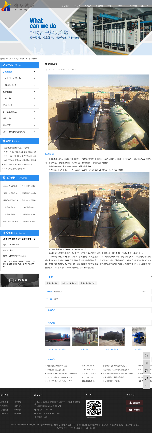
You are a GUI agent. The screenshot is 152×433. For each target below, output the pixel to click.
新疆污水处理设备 (97, 425)
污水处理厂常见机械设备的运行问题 (18, 164)
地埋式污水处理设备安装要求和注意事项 (20, 160)
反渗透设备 (8, 92)
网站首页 (65, 6)
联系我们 (144, 6)
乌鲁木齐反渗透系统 (10, 221)
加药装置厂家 (10, 207)
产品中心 (23, 59)
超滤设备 (7, 98)
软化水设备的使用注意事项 (113, 377)
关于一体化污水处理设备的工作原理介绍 (20, 156)
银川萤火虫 (90, 428)
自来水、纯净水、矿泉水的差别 (59, 377)
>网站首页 (4, 402)
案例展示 (110, 6)
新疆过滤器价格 (29, 214)
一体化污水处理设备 (12, 78)
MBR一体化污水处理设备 (14, 132)
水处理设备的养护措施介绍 (14, 169)
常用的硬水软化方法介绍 (57, 366)
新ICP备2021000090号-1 (67, 428)
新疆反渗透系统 (29, 221)
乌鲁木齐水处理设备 (69, 283)
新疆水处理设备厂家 (88, 283)
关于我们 (76, 6)
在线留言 (133, 6)
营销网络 (18, 410)
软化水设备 (8, 105)
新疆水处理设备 (52, 283)
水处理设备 (33, 59)
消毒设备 (7, 118)
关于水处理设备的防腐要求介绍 (16, 148)
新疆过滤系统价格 (10, 193)
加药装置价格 (28, 207)
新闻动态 (99, 6)
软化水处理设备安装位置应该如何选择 (117, 373)
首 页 (16, 59)
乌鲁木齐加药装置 (10, 186)
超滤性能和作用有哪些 (111, 381)
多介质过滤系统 (10, 112)
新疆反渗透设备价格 (10, 200)
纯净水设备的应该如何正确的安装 (115, 370)
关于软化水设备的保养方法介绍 (115, 366)
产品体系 (88, 6)
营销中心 (122, 6)
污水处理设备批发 (29, 186)
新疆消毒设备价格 (29, 193)
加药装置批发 (10, 214)
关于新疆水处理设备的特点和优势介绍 (62, 373)
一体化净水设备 (10, 85)
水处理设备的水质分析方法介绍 (59, 381)
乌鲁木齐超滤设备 (29, 200)
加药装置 (7, 125)
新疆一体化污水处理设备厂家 (115, 425)
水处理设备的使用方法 (56, 370)
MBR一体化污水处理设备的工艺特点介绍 (20, 152)
